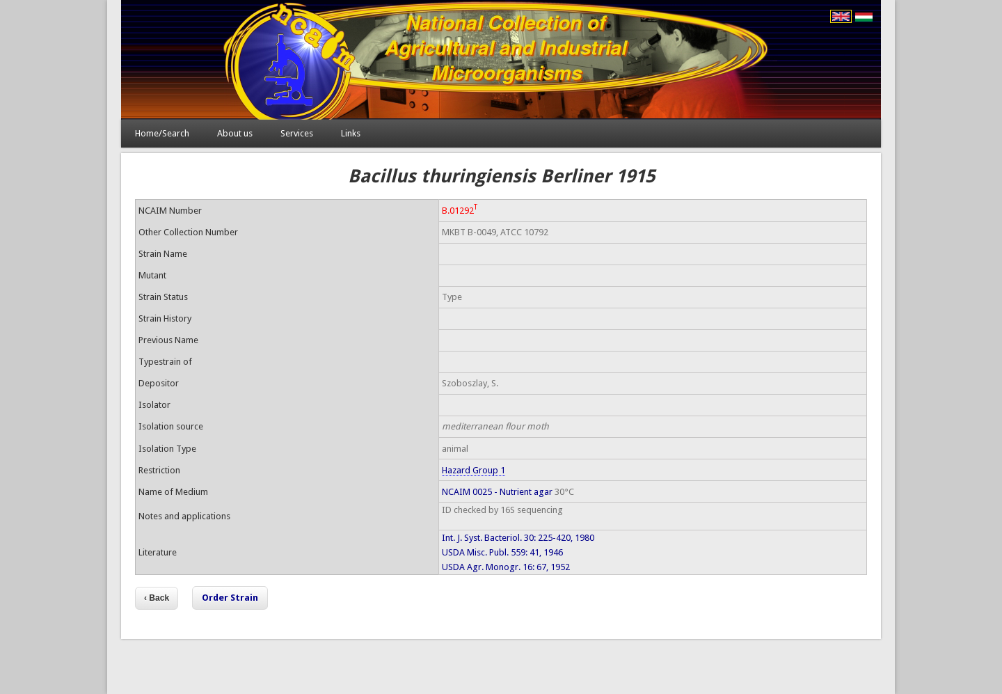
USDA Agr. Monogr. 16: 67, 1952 (506, 567)
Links (350, 133)
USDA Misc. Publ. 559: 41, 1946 (502, 552)
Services (296, 133)
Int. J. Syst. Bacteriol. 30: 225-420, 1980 (518, 538)
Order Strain (230, 597)
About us (235, 133)
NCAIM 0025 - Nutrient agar (497, 492)
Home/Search (162, 133)
